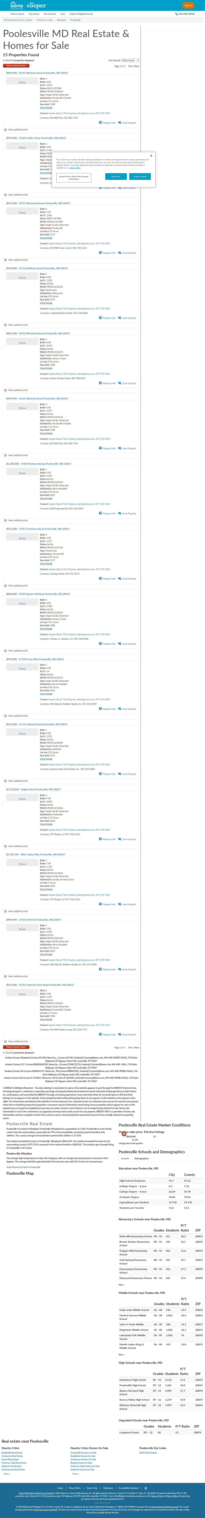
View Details (46, 107)
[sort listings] (130, 60)
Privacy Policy (75, 1488)
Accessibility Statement (128, 1488)
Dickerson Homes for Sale (83, 1459)
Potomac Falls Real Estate (14, 1462)
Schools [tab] (125, 1158)
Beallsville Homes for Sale (82, 1456)
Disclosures (108, 1488)
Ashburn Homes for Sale (82, 1469)
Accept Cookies (140, 176)
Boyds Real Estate (10, 1459)
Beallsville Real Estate (12, 1452)
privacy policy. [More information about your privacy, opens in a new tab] (75, 168)
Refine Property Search (16, 65)
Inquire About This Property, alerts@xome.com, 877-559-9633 (79, 113)
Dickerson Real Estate (12, 1456)
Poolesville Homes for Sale (83, 1452)
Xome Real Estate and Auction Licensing (36, 1493)
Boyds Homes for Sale (81, 1462)
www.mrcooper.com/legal (45, 1510)
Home (60, 1488)
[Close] (151, 155)
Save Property (127, 122)
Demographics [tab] (141, 1158)
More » (121, 1285)
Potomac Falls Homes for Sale (84, 1466)
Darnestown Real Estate (13, 1469)
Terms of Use (91, 1488)
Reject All (116, 176)
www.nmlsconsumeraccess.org (165, 1507)
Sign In (188, 5)
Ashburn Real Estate (11, 1466)
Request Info (107, 122)
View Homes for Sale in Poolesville (23, 1167)
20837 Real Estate (148, 1452)
